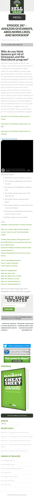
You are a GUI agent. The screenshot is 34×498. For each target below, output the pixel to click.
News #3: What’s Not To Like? (11, 276)
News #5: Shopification (9, 270)
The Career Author (6, 484)
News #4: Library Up (8, 273)
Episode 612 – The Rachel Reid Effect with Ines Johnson (16, 440)
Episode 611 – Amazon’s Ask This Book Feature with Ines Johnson (16, 446)
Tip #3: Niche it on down (9, 266)
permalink (18, 318)
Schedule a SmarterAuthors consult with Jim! (16, 225)
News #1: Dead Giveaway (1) (10, 281)
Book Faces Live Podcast (7, 480)
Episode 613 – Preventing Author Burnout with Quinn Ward (17, 436)
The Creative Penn (6, 472)
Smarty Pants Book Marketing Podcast (11, 468)
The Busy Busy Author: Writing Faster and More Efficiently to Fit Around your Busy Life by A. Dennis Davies (16, 242)
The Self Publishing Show (8, 460)
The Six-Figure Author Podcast (9, 476)
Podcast (16, 317)
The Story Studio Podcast (8, 464)
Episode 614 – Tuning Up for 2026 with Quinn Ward (14, 432)
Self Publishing (22, 317)
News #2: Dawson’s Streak (10, 279)
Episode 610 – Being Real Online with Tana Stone (14, 451)
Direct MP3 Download (9, 139)
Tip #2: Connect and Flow (9, 263)
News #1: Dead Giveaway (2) (10, 284)
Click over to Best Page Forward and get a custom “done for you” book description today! (15, 232)
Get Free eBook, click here (17, 415)
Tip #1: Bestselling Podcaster (11, 260)
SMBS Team (19, 44)
